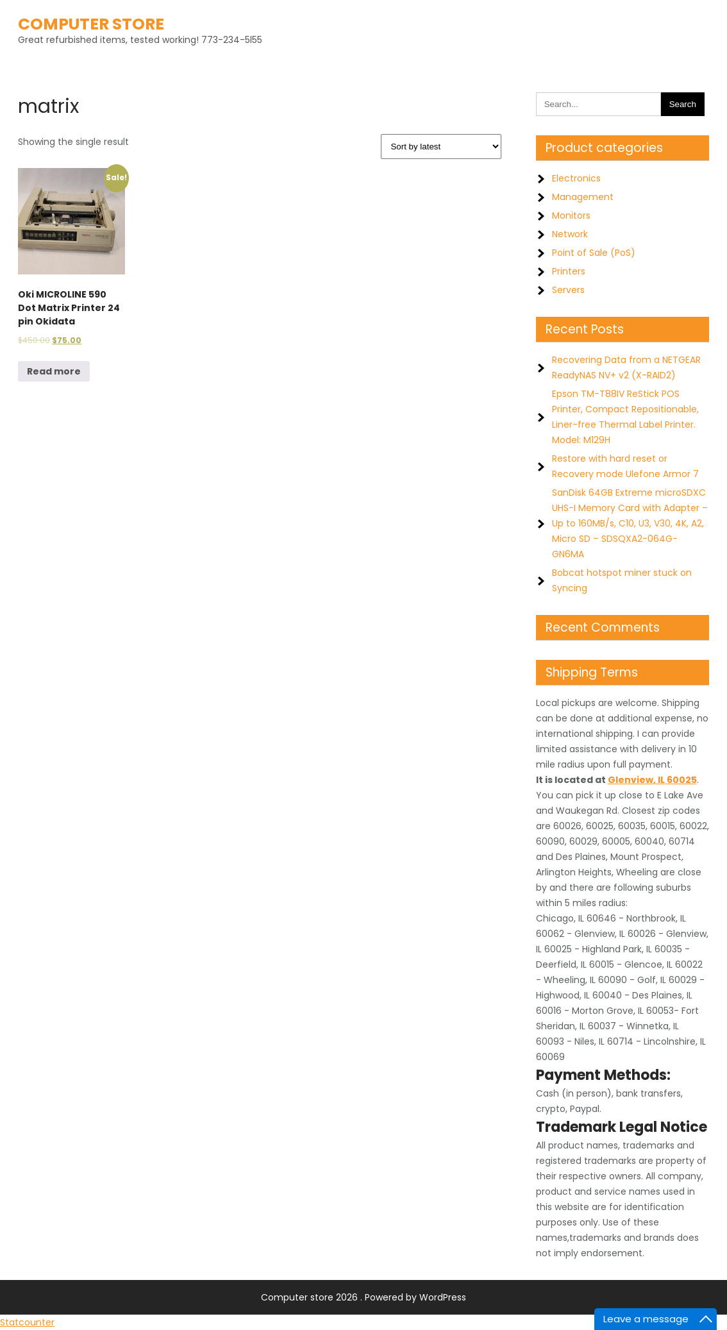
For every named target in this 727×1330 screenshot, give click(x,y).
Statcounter (27, 1322)
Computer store (91, 24)
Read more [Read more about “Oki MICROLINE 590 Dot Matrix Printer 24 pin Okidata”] (54, 371)
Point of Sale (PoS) (593, 252)
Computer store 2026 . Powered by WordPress (363, 1297)
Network (570, 234)
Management (583, 196)
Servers (568, 289)
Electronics (576, 178)
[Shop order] (441, 146)
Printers (568, 271)
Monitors (571, 215)
